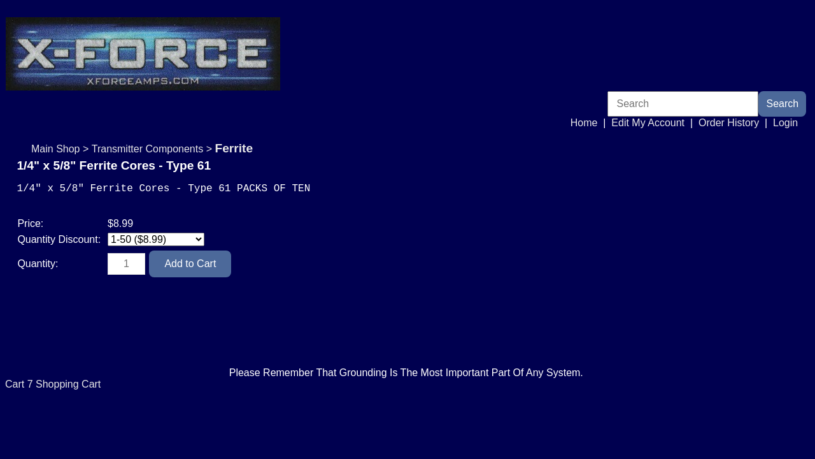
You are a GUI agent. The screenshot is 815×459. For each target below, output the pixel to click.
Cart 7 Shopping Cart (53, 404)
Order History (728, 122)
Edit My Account (647, 122)
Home (584, 122)
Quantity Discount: (60, 247)
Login (785, 122)
